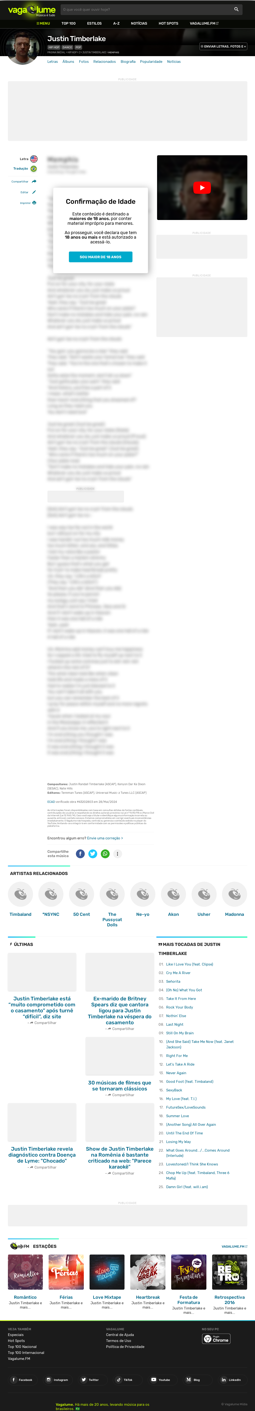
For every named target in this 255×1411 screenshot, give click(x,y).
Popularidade (151, 61)
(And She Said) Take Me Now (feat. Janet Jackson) (200, 1044)
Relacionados (104, 61)
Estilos (94, 23)
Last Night (174, 1024)
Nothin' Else (176, 1016)
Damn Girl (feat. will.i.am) (187, 1187)
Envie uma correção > (105, 838)
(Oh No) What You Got (184, 990)
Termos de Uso (118, 1341)
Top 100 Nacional (22, 1347)
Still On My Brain (180, 1033)
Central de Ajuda (120, 1335)
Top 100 (69, 23)
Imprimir (25, 203)
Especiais (16, 1335)
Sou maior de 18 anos (100, 257)
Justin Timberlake (76, 38)
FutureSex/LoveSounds (186, 1107)
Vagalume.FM (202, 23)
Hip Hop (54, 47)
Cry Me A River (178, 973)
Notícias (139, 23)
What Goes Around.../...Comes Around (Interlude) (198, 1153)
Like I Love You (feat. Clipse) (189, 964)
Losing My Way (178, 1142)
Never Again (176, 1073)
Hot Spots (168, 23)
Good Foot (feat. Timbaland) (189, 1081)
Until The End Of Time (184, 1133)
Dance (67, 47)
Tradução (25, 168)
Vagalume (32, 10)
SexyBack (174, 1090)
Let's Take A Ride (180, 1064)
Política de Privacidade (125, 1347)
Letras (52, 61)
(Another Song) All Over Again (191, 1124)
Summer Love (177, 1116)
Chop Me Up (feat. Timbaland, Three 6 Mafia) (197, 1175)
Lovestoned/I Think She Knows (192, 1164)
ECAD (51, 802)
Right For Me (177, 1056)
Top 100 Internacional (26, 1353)
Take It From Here (181, 999)
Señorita (173, 981)
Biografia (128, 61)
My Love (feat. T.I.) (181, 1099)
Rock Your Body (179, 1007)
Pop (78, 47)
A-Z (116, 23)
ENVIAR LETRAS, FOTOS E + (225, 46)
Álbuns (68, 61)
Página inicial (56, 52)
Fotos (84, 61)
